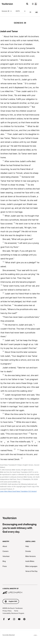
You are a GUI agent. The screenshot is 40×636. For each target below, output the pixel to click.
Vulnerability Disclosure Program (13, 613)
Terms (16, 611)
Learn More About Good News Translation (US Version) (18, 491)
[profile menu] (34, 4)
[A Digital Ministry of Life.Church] (20, 589)
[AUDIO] (30, 12)
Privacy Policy (7, 611)
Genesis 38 (7, 11)
